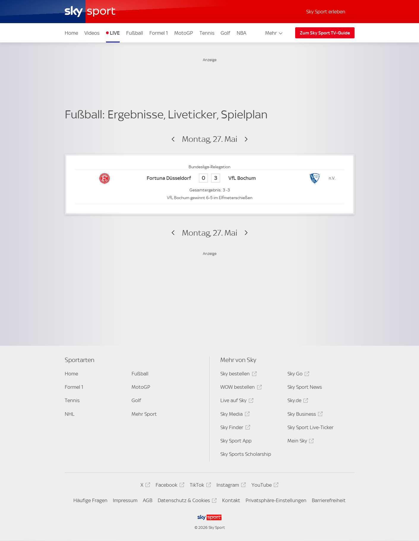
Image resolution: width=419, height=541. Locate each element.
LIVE (115, 33)
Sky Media (234, 415)
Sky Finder (234, 428)
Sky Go (297, 375)
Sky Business (304, 415)
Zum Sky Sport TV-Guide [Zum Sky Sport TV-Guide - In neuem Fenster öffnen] (325, 33)
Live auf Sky (236, 401)
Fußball (134, 33)
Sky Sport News (304, 387)
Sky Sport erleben (325, 12)
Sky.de (296, 401)
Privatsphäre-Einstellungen (276, 500)
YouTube (264, 486)
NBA (241, 33)
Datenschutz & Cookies (186, 501)
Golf (225, 33)
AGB (147, 500)
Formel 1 (158, 33)
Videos (91, 33)
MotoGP (183, 33)
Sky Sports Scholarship (245, 454)
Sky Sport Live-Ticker (310, 427)
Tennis (207, 33)
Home (71, 33)
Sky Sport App (236, 441)
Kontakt (231, 500)
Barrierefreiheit (329, 500)
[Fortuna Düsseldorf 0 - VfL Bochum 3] (209, 178)
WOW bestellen (240, 388)
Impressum (125, 500)
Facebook (169, 486)
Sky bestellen (237, 375)
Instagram (230, 486)
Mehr (274, 33)
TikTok (199, 486)
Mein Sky (299, 442)
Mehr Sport (144, 414)
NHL (70, 414)
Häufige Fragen (90, 500)
